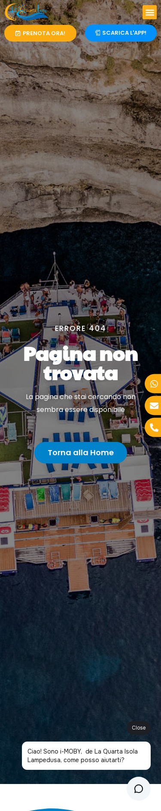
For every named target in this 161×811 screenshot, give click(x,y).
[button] (150, 12)
